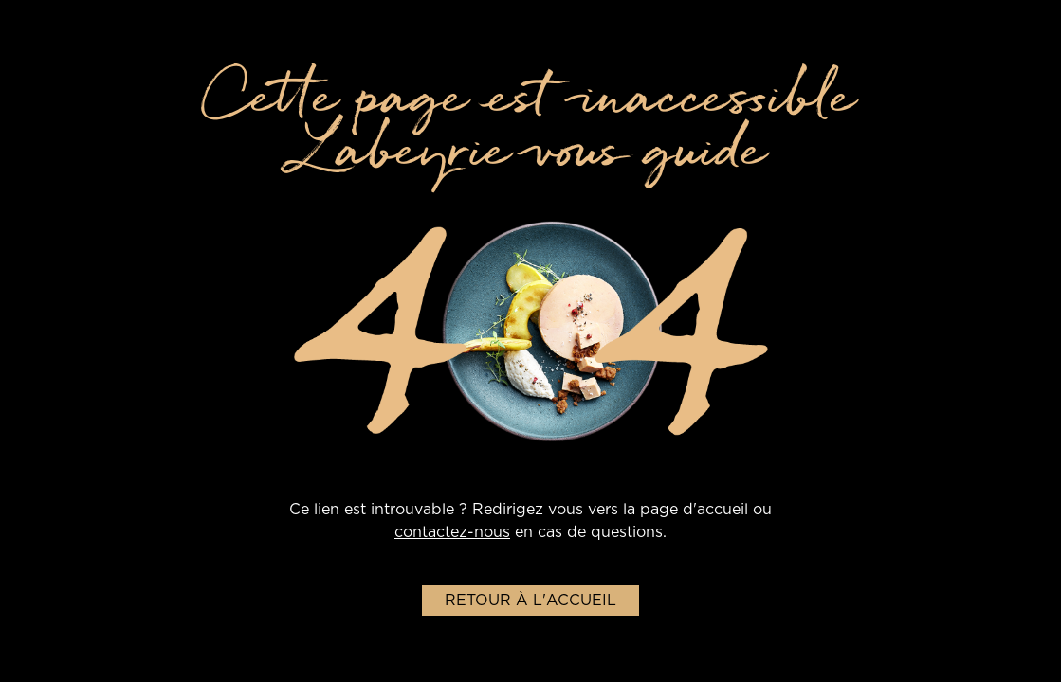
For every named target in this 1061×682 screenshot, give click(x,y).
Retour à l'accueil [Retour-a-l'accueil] (530, 600)
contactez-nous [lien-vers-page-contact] (452, 532)
